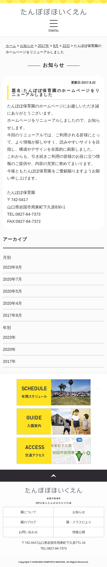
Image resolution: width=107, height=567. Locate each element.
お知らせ (78, 512)
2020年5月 (12, 291)
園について (28, 512)
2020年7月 (12, 279)
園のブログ (28, 522)
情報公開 (78, 532)
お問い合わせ (28, 532)
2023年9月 (12, 267)
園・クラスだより (78, 522)
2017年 (9, 361)
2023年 (9, 337)
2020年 (9, 349)
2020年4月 (12, 303)
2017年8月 (12, 315)
